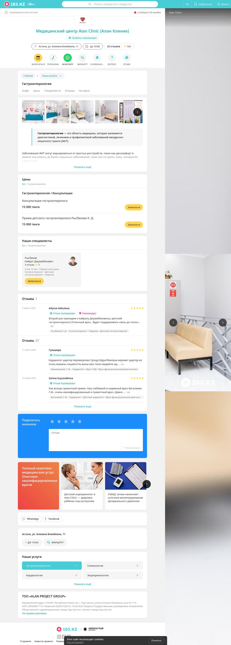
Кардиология (21, 575)
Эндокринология (84, 575)
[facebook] (51, 637)
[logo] (14, 4)
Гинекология (82, 565)
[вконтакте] (56, 637)
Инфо (12, 90)
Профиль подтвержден (69, 37)
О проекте (26, 641)
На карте (71, 90)
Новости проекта (45, 641)
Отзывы (57, 90)
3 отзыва (16, 264)
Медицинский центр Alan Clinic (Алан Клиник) (69, 31)
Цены (23, 90)
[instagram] (46, 637)
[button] (40, 4)
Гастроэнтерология (25, 565)
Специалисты (39, 90)
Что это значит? (75, 642)
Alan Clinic (149, 12)
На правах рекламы (21, 613)
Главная (15, 75)
